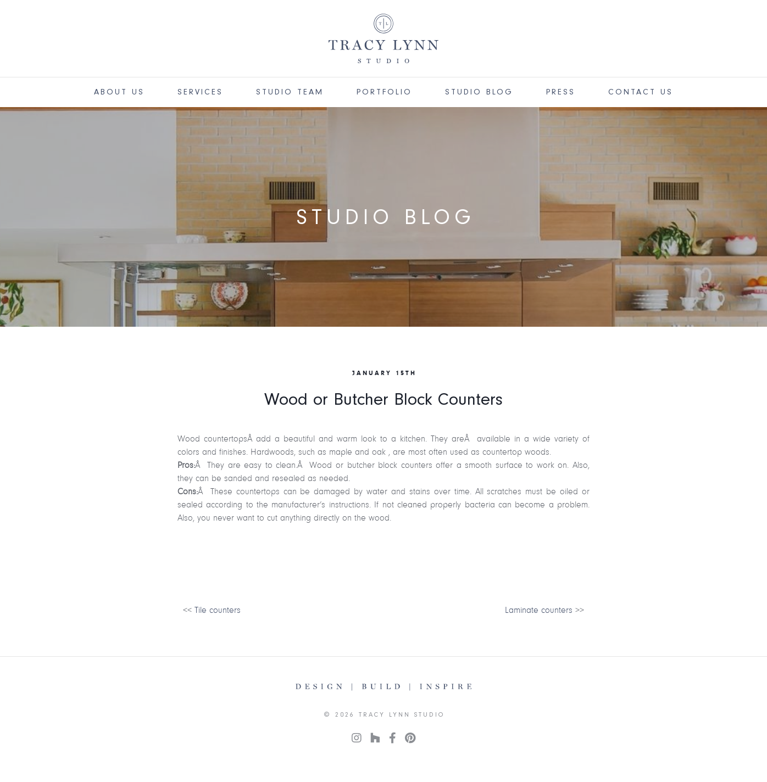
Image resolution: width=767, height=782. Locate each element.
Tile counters (217, 610)
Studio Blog (479, 92)
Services (200, 92)
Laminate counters (539, 610)
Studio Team (290, 92)
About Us (119, 92)
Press (560, 92)
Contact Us (640, 92)
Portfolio (384, 92)
